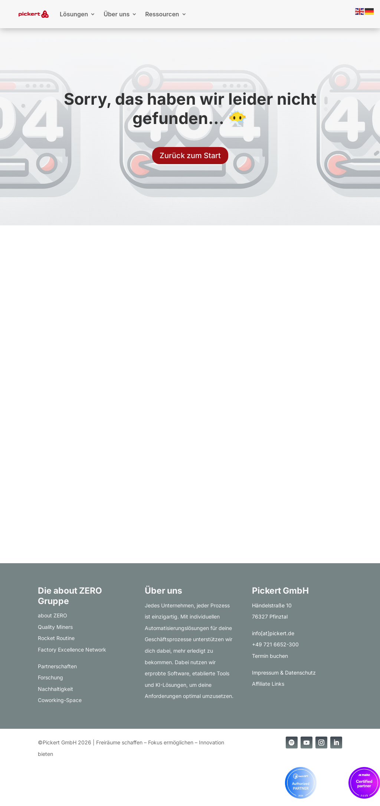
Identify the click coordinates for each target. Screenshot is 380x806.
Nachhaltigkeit (55, 689)
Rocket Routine (56, 638)
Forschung (50, 677)
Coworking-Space (60, 700)
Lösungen (74, 14)
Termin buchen (270, 656)
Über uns (117, 14)
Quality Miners (55, 627)
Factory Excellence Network (72, 649)
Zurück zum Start (190, 155)
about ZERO (52, 615)
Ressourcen (162, 14)
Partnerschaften (57, 666)
